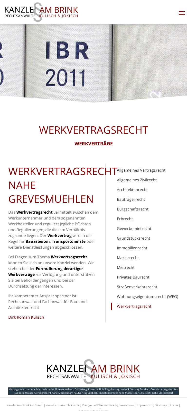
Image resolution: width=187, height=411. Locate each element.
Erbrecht (125, 218)
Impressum (144, 405)
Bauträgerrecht (131, 199)
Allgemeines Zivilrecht (137, 180)
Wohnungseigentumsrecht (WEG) (147, 296)
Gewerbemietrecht (134, 228)
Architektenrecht (132, 189)
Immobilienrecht (132, 248)
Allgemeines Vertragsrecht (141, 170)
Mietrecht (126, 267)
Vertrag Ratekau (140, 389)
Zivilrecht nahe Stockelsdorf (156, 392)
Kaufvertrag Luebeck (85, 392)
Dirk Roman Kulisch (26, 317)
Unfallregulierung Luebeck (114, 389)
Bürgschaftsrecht (133, 209)
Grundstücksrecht (133, 238)
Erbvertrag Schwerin (86, 389)
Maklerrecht (128, 257)
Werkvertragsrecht (134, 306)
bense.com (126, 405)
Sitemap (161, 405)
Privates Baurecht (133, 277)
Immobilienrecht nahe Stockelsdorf (119, 392)
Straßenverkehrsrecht (137, 286)
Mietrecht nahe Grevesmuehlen (54, 389)
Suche (174, 405)
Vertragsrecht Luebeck (22, 389)
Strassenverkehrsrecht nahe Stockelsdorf (49, 392)
